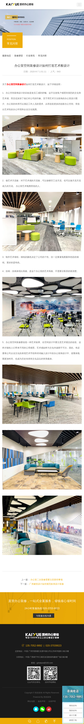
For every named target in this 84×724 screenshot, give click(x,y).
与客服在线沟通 (43, 616)
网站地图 (31, 701)
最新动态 (6, 55)
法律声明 (52, 701)
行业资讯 (30, 55)
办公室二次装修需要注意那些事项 (46, 579)
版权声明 (41, 701)
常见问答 (42, 55)
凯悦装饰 (19, 5)
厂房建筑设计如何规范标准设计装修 (46, 584)
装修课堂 (18, 55)
